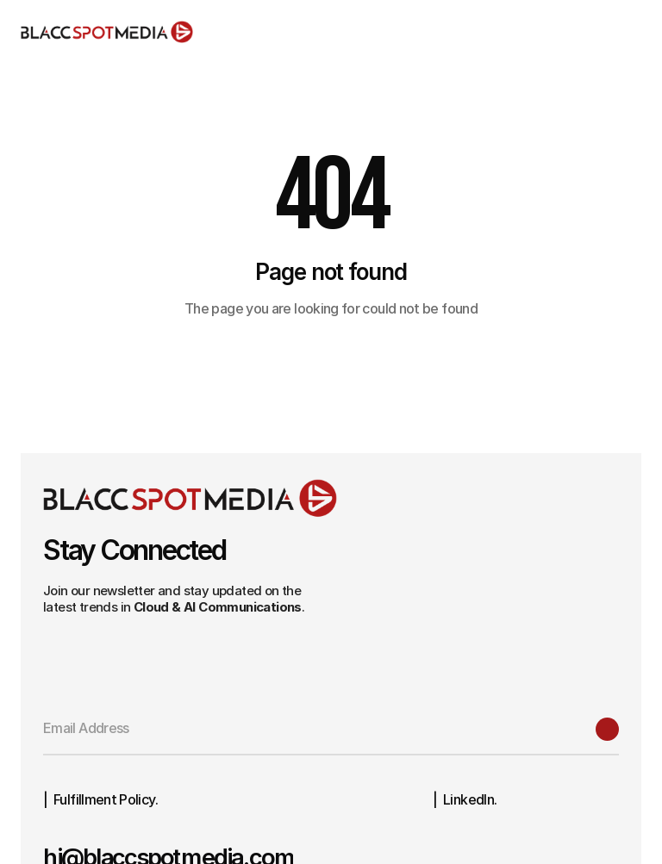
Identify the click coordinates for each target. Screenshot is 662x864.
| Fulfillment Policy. (100, 799)
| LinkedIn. (464, 799)
